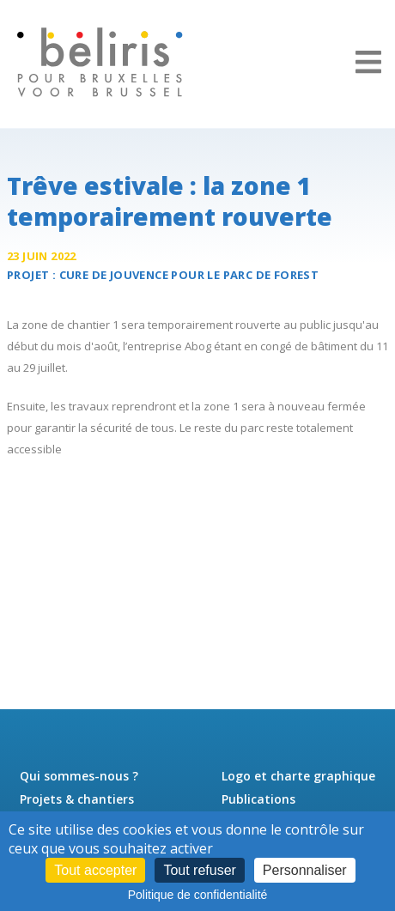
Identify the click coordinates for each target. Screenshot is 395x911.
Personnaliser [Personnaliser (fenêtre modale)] (305, 870)
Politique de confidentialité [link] (198, 895)
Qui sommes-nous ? (79, 776)
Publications (258, 799)
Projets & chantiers (77, 799)
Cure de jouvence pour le (189, 274)
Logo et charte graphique (298, 776)
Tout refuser (199, 870)
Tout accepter (95, 870)
